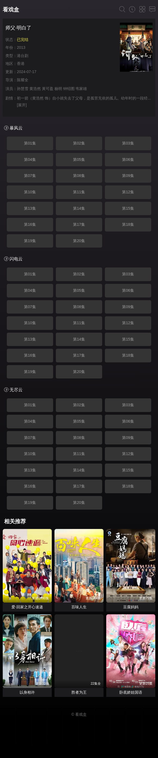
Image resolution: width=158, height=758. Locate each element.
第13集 (30, 208)
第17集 (79, 224)
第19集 (30, 241)
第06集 (128, 159)
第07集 (30, 175)
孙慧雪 (22, 88)
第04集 (30, 159)
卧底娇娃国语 (130, 692)
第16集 (30, 224)
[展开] (22, 105)
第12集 (128, 192)
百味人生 (79, 607)
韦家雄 (81, 88)
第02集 (79, 143)
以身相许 (27, 692)
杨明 (58, 88)
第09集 (128, 175)
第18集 (128, 224)
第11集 (79, 192)
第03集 (128, 143)
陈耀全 (22, 80)
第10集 (30, 192)
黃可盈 (47, 88)
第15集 (128, 208)
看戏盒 (11, 10)
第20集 (79, 241)
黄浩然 (35, 88)
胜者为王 (79, 692)
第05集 (79, 159)
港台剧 (22, 55)
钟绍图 (69, 88)
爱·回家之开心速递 (27, 607)
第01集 (30, 143)
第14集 (79, 208)
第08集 (79, 175)
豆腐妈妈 (130, 607)
